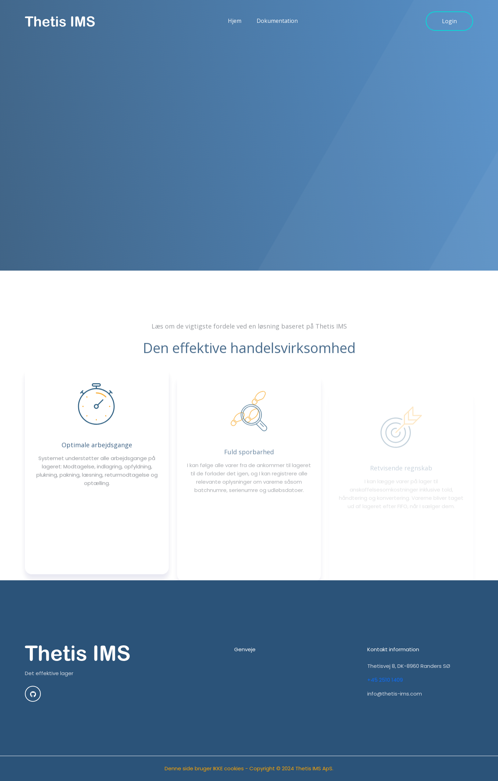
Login (449, 27)
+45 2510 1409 (385, 679)
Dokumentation (277, 26)
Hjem (234, 26)
